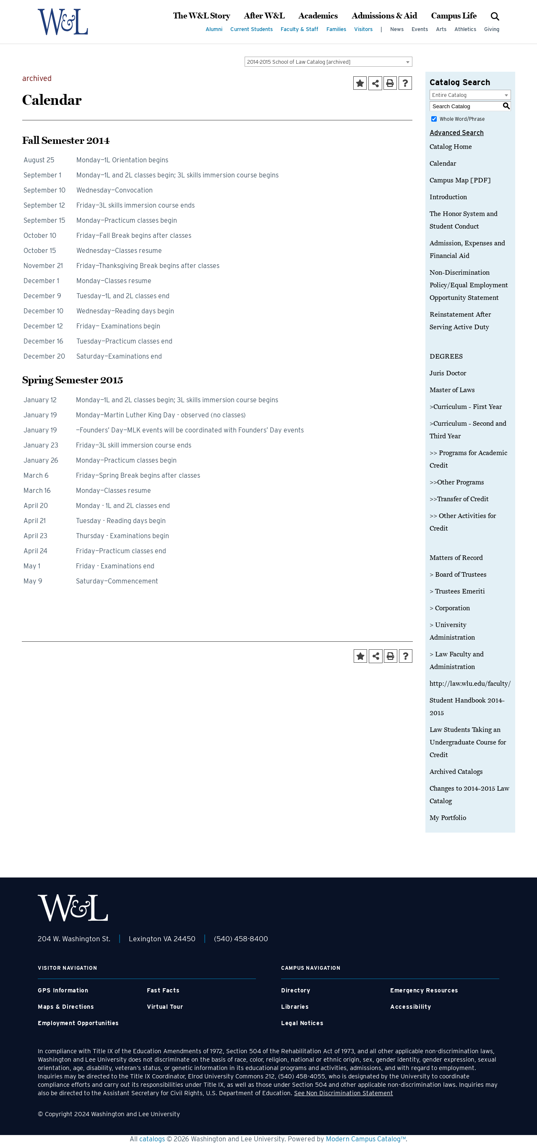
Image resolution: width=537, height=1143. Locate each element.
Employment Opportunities (78, 1023)
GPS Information (63, 990)
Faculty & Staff (299, 29)
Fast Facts (163, 990)
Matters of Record (456, 558)
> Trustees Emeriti (457, 591)
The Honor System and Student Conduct (464, 220)
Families (336, 29)
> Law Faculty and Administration (457, 660)
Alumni (214, 29)
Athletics (465, 29)
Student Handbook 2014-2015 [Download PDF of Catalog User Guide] (467, 706)
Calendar (443, 163)
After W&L (264, 16)
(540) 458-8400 (241, 939)
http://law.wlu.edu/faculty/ (470, 684)
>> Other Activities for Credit (463, 522)
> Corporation (450, 608)
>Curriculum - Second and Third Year (468, 429)
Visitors (363, 29)
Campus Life (454, 16)
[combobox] (328, 62)
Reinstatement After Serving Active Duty (460, 320)
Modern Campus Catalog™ (366, 1139)
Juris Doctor (448, 373)
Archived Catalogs (456, 772)
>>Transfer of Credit (459, 499)
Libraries (295, 1006)
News (397, 29)
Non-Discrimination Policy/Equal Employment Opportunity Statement (469, 285)
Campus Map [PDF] (460, 180)
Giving (491, 29)
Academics (318, 16)
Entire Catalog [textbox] (449, 95)
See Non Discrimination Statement (343, 1093)
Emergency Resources (424, 990)
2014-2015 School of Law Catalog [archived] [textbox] (299, 62)
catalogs (152, 1139)
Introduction (448, 197)
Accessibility (410, 1006)
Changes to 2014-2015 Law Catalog (469, 794)
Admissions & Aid (384, 16)
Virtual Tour (165, 1006)
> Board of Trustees (458, 574)
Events (420, 29)
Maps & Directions (66, 1006)
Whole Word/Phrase (462, 119)
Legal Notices (302, 1023)
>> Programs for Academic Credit (468, 459)
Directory (295, 990)
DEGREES (446, 356)
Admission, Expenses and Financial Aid (467, 249)
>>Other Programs (457, 482)
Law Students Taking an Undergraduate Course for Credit (468, 742)
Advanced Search (457, 133)
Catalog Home (451, 147)
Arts (441, 29)
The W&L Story (201, 16)
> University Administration (452, 631)
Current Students (251, 29)
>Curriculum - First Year (466, 407)
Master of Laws (452, 390)
